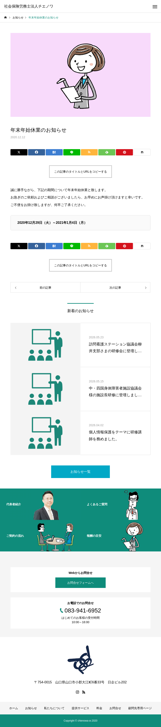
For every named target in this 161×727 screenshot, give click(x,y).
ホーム (13, 708)
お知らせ (31, 708)
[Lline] (71, 152)
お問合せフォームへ (80, 582)
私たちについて (54, 708)
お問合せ (115, 708)
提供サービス (80, 708)
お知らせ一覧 (80, 471)
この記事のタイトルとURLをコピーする (80, 171)
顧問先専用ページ (140, 708)
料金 (99, 708)
